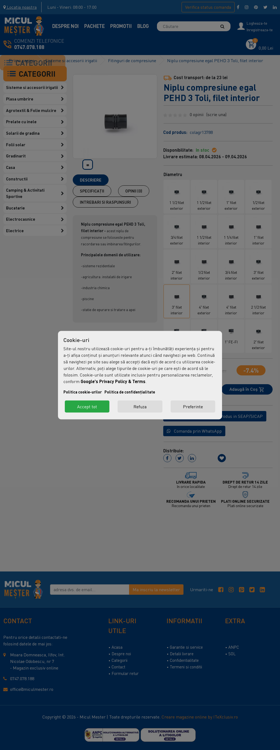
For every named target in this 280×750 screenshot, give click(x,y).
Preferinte (193, 406)
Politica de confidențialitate (129, 391)
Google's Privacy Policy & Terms (113, 381)
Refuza (140, 406)
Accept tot (87, 406)
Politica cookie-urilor (82, 391)
